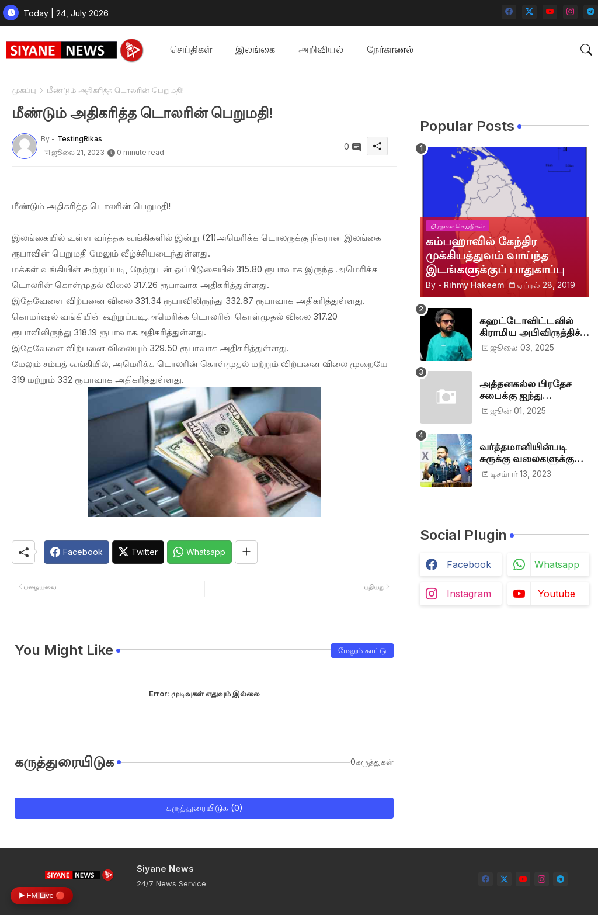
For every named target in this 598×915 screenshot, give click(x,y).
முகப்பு (24, 90)
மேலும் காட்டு (362, 650)
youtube (556, 593)
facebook (469, 564)
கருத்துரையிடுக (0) (204, 807)
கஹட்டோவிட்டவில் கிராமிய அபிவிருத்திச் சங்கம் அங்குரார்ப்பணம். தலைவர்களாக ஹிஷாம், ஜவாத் (534, 327)
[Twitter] (138, 552)
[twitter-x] (529, 12)
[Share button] (246, 552)
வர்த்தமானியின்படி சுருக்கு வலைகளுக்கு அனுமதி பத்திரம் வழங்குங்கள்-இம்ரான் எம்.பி (530, 453)
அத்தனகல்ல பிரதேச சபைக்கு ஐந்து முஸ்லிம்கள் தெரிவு (525, 390)
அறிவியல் (320, 49)
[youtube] (550, 12)
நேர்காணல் (390, 49)
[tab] (191, 50)
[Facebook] (76, 552)
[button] (586, 49)
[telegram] (590, 12)
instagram (469, 593)
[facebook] (509, 12)
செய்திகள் (191, 49)
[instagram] (570, 12)
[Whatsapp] (199, 552)
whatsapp (556, 564)
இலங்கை (255, 49)
